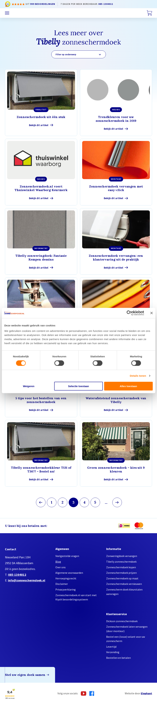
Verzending (112, 652)
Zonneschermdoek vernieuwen (124, 584)
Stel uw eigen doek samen (25, 675)
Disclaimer (61, 584)
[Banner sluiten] (151, 313)
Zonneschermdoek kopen (121, 567)
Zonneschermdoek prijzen (121, 572)
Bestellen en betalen (118, 657)
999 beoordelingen (42, 4)
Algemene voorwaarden (69, 572)
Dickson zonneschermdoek (122, 621)
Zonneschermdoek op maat (122, 578)
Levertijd (111, 646)
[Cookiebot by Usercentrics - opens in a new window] (129, 313)
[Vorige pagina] (41, 502)
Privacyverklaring (65, 589)
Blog (58, 561)
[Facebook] (91, 693)
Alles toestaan (128, 386)
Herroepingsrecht (65, 578)
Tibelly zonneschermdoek (121, 561)
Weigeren (28, 386)
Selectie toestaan (78, 386)
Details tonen (138, 375)
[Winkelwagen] (149, 13)
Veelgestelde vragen (67, 556)
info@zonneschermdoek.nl (26, 580)
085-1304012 (105, 4)
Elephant (146, 693)
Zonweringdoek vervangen (121, 556)
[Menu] (7, 13)
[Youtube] (83, 693)
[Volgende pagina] (117, 502)
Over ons (60, 567)
